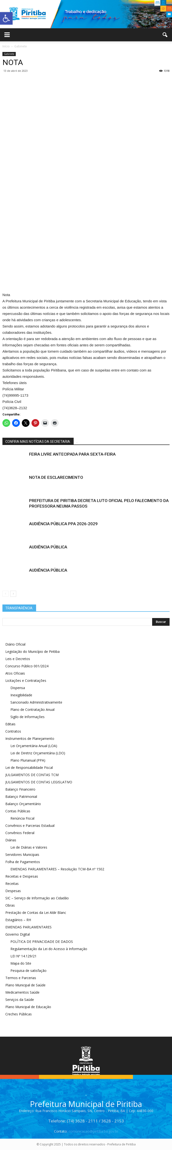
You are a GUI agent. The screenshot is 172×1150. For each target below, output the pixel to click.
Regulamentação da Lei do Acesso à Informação (48, 948)
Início (6, 46)
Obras (10, 905)
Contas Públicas (17, 811)
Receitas (12, 883)
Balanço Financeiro (20, 789)
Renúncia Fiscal (22, 818)
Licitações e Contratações (25, 680)
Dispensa (17, 687)
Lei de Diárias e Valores (28, 847)
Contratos (13, 731)
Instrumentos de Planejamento (29, 738)
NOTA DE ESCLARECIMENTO (56, 477)
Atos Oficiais (15, 673)
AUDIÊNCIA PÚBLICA (48, 547)
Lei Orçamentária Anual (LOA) (33, 745)
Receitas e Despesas (21, 876)
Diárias (10, 840)
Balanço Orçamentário (23, 803)
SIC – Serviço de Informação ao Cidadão (37, 898)
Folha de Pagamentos (22, 861)
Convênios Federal (19, 832)
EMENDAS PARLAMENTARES (28, 927)
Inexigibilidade (21, 695)
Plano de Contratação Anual (32, 709)
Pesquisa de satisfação (28, 970)
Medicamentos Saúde (22, 992)
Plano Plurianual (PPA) (27, 760)
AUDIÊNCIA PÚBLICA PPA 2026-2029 (63, 523)
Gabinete (9, 54)
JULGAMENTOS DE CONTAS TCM (32, 774)
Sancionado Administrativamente (36, 702)
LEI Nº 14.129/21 (23, 956)
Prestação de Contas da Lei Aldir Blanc (35, 912)
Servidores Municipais (22, 854)
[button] (165, 34)
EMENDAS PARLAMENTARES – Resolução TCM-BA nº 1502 (57, 869)
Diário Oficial (15, 644)
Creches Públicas (18, 1014)
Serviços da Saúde (19, 999)
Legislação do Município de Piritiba (32, 651)
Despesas (13, 890)
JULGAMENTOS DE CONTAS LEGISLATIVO (38, 782)
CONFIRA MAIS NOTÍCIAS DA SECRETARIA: (38, 442)
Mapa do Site (20, 963)
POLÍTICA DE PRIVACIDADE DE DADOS (41, 941)
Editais (10, 724)
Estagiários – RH (18, 919)
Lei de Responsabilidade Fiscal (29, 767)
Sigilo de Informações (27, 716)
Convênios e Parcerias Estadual (30, 825)
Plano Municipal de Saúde (25, 985)
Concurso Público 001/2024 (26, 666)
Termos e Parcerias (20, 977)
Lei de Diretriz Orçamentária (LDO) (37, 753)
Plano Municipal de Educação (28, 1006)
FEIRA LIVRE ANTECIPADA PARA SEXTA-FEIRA (72, 454)
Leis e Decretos (17, 658)
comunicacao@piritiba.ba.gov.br (93, 1131)
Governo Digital (17, 934)
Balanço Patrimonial (21, 796)
